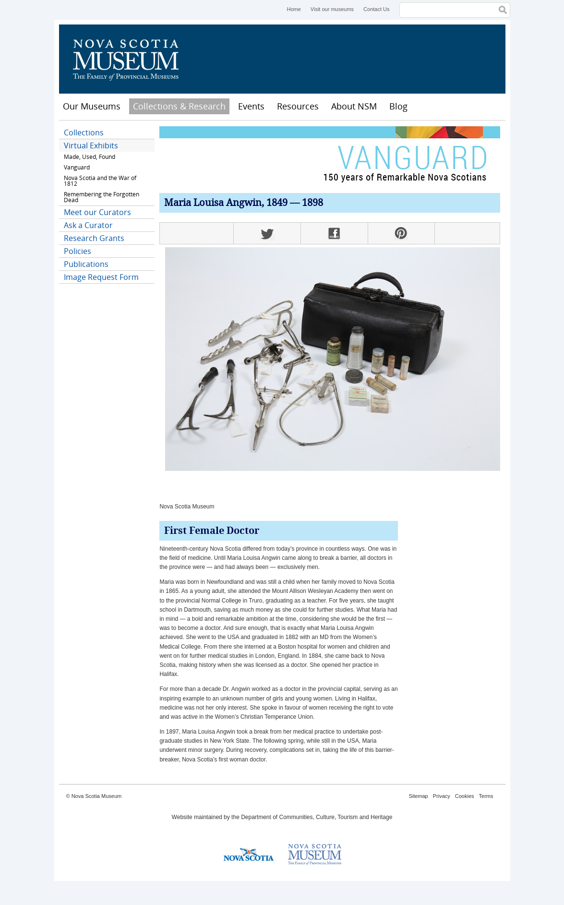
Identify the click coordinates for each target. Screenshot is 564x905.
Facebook (334, 233)
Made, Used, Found (89, 157)
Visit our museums (332, 9)
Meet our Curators (97, 212)
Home (293, 9)
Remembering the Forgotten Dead (101, 197)
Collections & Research (179, 106)
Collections (84, 132)
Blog (398, 106)
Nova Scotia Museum (131, 59)
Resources (298, 106)
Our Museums (91, 106)
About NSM (354, 106)
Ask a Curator (88, 225)
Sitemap (418, 796)
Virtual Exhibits (91, 145)
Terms (486, 796)
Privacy (441, 796)
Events (251, 106)
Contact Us (376, 9)
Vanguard (77, 167)
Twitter (266, 233)
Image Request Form (101, 277)
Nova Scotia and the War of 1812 (100, 181)
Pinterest (401, 233)
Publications (86, 264)
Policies (77, 251)
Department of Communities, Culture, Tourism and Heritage (316, 817)
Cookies (464, 796)
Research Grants (94, 238)
